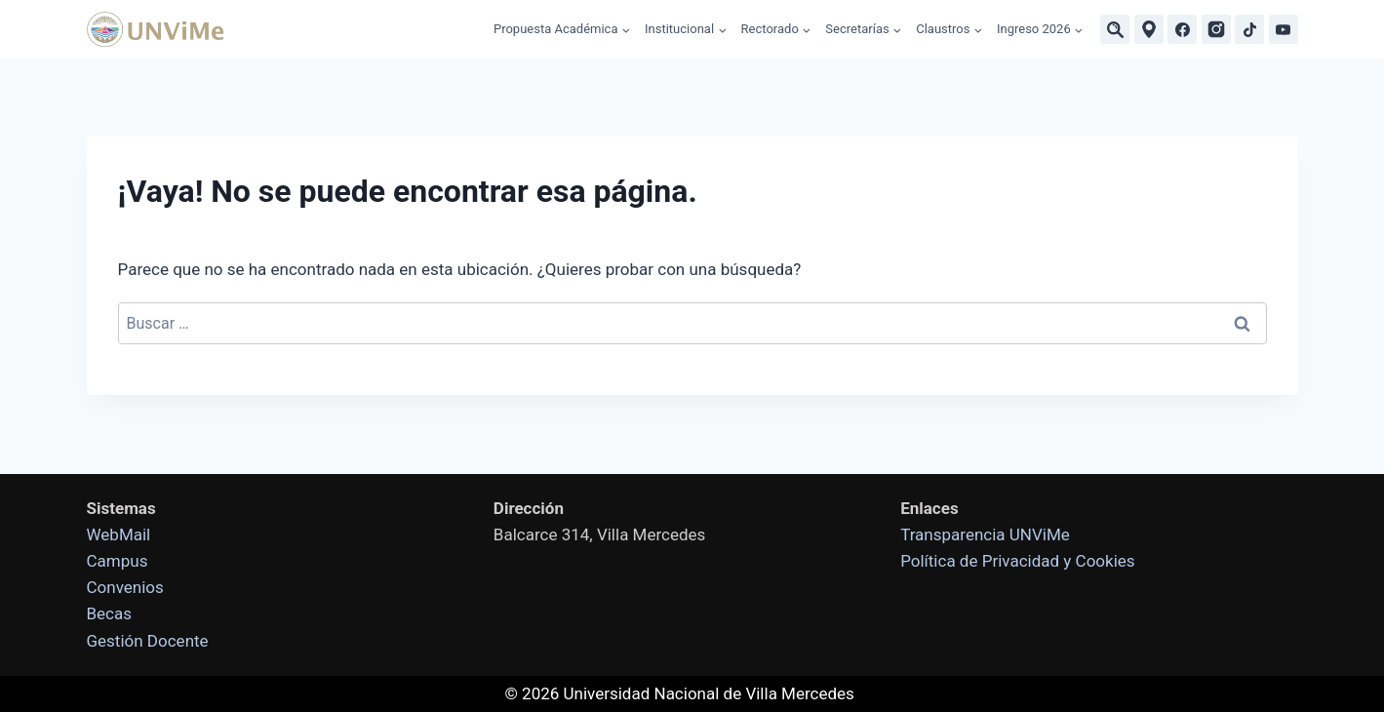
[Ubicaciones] (1149, 29)
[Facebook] (1182, 29)
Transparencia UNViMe (985, 534)
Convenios (125, 587)
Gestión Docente (148, 641)
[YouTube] (1283, 29)
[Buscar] (1114, 29)
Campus (117, 561)
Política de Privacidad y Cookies (1017, 561)
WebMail (119, 534)
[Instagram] (1216, 29)
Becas (110, 613)
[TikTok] (1249, 29)
